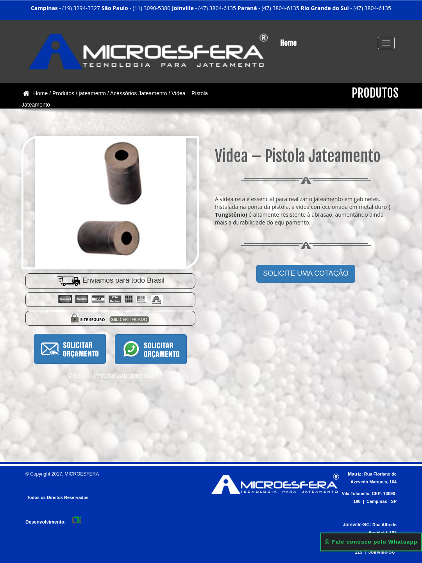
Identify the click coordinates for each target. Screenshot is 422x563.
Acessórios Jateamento (138, 93)
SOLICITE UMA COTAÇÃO (306, 273)
